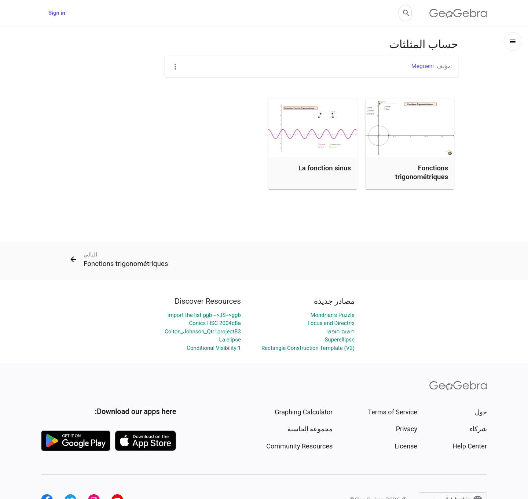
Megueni (422, 66)
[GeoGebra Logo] (458, 13)
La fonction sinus (324, 168)
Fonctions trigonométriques (421, 172)
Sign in (56, 13)
